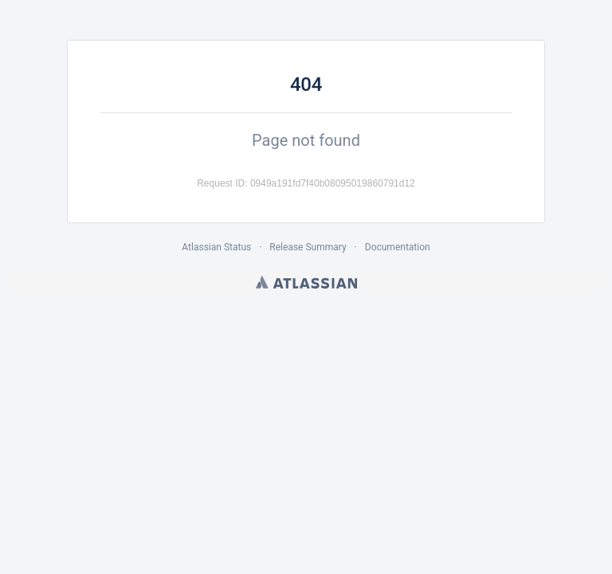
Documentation (397, 247)
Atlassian (306, 282)
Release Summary (307, 247)
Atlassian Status (216, 247)
